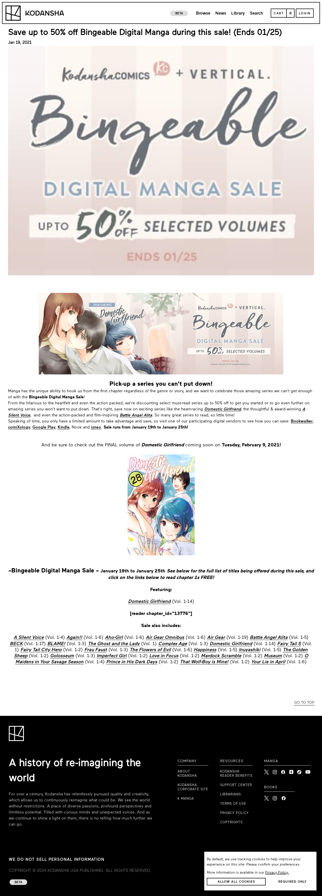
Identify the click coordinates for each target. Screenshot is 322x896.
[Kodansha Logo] (35, 13)
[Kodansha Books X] (266, 797)
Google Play (43, 427)
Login (305, 13)
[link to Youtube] (308, 771)
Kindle (63, 427)
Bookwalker (302, 421)
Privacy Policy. (277, 873)
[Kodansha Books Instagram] (275, 797)
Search (256, 13)
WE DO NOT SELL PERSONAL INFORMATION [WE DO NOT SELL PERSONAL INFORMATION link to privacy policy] (56, 860)
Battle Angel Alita (136, 415)
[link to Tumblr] (291, 771)
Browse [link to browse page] (203, 13)
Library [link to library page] (238, 13)
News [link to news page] (220, 13)
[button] (236, 881)
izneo (96, 427)
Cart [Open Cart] (279, 13)
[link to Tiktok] (299, 771)
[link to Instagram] (275, 771)
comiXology (19, 427)
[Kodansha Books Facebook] (283, 797)
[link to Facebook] (283, 771)
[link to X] (266, 771)
